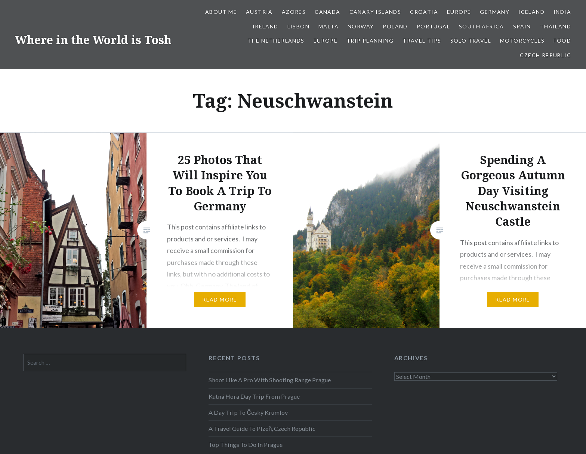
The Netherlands (276, 40)
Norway (361, 26)
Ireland (265, 26)
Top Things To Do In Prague (246, 444)
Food (562, 40)
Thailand (555, 26)
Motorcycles (522, 40)
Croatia (424, 12)
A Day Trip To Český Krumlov (248, 412)
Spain (522, 26)
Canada (327, 12)
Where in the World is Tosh (93, 39)
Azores (294, 12)
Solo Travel (470, 40)
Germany (494, 12)
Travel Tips (422, 40)
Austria (259, 12)
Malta (328, 26)
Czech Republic (545, 55)
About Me (221, 12)
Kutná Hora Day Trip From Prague (254, 396)
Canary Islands (375, 12)
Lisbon (298, 26)
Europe (459, 12)
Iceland (531, 12)
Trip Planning (370, 40)
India (562, 12)
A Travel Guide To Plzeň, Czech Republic (262, 428)
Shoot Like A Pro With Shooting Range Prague (270, 379)
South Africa (481, 26)
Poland (395, 26)
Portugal (433, 26)
